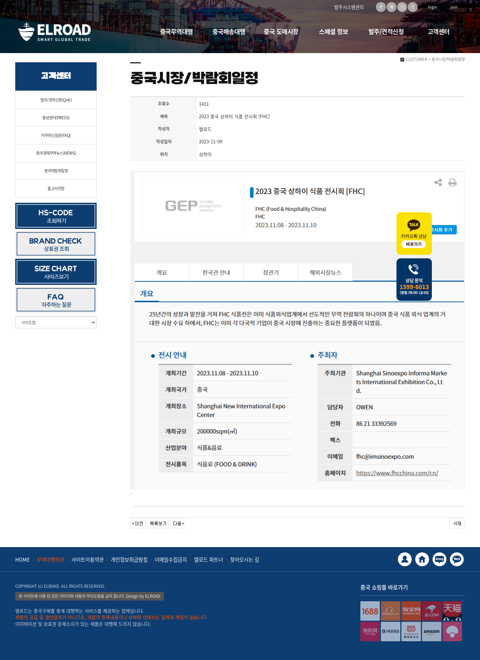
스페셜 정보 (333, 31)
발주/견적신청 (386, 31)
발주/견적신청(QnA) (56, 100)
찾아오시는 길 (244, 559)
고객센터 (439, 31)
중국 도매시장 (281, 31)
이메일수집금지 (171, 559)
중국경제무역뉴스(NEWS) (56, 153)
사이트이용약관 (88, 559)
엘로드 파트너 (208, 559)
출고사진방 (55, 188)
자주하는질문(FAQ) (56, 135)
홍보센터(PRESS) (56, 118)
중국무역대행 (176, 31)
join (454, 7)
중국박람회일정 (56, 171)
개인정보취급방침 (129, 559)
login (432, 7)
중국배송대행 (228, 31)
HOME (22, 559)
